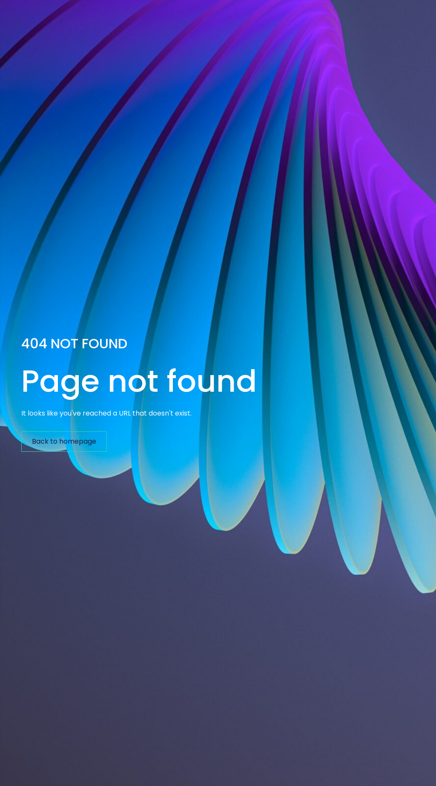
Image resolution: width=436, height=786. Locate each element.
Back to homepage (64, 441)
